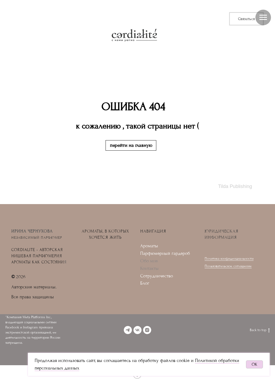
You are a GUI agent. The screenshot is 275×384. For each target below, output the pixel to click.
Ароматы (149, 245)
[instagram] (147, 330)
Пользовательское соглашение (228, 266)
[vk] (137, 330)
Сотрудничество (156, 275)
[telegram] (128, 330)
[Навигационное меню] (263, 17)
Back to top (260, 330)
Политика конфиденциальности (229, 258)
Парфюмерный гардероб (165, 253)
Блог (144, 283)
